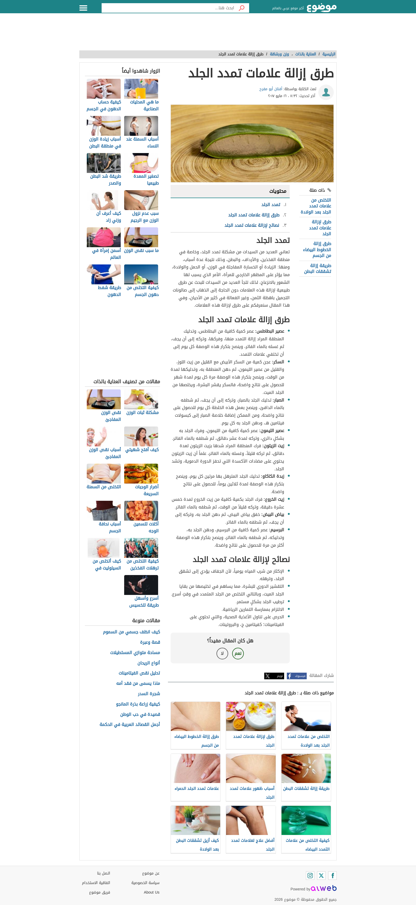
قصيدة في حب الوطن (140, 715)
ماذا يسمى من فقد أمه (138, 684)
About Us (151, 892)
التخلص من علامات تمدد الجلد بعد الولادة (316, 206)
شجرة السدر (149, 694)
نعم (238, 653)
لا (222, 653)
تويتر (280, 676)
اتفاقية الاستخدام (96, 882)
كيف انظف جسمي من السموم (131, 632)
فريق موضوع (99, 892)
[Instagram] (310, 875)
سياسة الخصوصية (145, 882)
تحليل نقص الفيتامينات (139, 673)
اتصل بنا (103, 873)
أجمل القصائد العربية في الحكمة (129, 725)
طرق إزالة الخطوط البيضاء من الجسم (317, 250)
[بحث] (241, 8)
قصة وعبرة (150, 642)
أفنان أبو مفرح (270, 89)
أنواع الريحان (148, 663)
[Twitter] (321, 875)
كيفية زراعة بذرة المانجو (138, 704)
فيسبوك (300, 676)
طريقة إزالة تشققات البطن (317, 269)
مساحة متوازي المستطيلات (135, 653)
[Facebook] (332, 875)
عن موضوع (150, 873)
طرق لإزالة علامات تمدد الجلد (320, 228)
